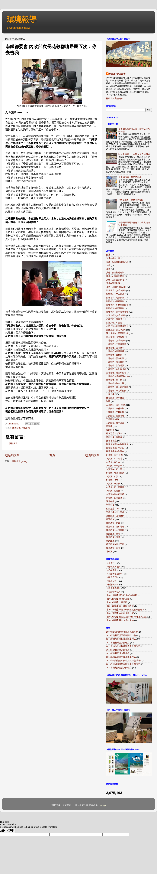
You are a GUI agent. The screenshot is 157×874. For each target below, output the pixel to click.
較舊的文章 (92, 455)
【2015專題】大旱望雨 (116, 602)
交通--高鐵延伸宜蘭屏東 (117, 262)
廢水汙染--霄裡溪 (114, 437)
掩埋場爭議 (111, 441)
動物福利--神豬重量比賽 (117, 305)
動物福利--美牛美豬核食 (117, 312)
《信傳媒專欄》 (113, 567)
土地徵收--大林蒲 (114, 355)
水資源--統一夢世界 (115, 487)
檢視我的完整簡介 (114, 98)
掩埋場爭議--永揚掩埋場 (117, 444)
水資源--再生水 (113, 462)
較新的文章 (12, 455)
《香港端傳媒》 (113, 592)
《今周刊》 (111, 563)
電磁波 (109, 551)
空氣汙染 (110, 505)
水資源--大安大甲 (114, 469)
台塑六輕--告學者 (114, 319)
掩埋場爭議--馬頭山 (115, 448)
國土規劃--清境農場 (115, 337)
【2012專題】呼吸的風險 (117, 599)
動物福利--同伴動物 (115, 298)
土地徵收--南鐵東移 (21, 428)
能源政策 (110, 519)
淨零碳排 (110, 501)
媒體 (108, 401)
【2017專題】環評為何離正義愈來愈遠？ (125, 610)
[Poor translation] (11, 830)
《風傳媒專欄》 (113, 588)
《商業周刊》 (112, 577)
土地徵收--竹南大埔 (115, 383)
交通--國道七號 (113, 258)
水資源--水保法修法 (115, 473)
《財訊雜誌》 (112, 584)
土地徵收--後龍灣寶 (115, 365)
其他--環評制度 (113, 283)
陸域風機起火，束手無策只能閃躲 (134, 154)
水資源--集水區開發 (115, 494)
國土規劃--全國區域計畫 (117, 333)
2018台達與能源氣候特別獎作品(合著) (123, 660)
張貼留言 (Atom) (19, 461)
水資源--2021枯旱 (114, 458)
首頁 (52, 455)
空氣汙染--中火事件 (115, 512)
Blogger (103, 805)
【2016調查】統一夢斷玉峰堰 (120, 606)
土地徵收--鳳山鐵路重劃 (117, 387)
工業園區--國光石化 (115, 416)
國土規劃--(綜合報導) (116, 330)
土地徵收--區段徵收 (115, 348)
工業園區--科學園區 (115, 423)
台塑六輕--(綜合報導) (116, 315)
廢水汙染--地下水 (114, 433)
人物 (108, 265)
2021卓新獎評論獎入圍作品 (119, 667)
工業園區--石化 (113, 419)
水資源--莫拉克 (113, 491)
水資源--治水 (112, 480)
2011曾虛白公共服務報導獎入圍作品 (123, 646)
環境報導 (22, 19)
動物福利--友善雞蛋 (115, 294)
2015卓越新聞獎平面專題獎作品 (121, 657)
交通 (108, 255)
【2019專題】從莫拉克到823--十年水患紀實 (126, 617)
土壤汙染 (110, 394)
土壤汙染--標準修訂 (115, 398)
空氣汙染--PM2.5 (114, 509)
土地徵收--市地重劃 (115, 362)
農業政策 (110, 541)
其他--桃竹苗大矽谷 (115, 280)
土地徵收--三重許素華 (116, 344)
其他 (108, 269)
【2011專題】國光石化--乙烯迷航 (121, 595)
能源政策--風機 (113, 537)
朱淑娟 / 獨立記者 (117, 74)
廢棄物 (109, 426)
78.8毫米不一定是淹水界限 (130, 200)
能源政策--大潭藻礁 (115, 530)
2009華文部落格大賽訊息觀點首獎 (122, 632)
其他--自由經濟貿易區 (116, 287)
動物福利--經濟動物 (115, 308)
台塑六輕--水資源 (114, 323)
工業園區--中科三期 (115, 408)
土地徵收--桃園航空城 (116, 373)
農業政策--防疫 (113, 548)
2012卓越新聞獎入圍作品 (117, 650)
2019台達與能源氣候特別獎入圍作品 (123, 664)
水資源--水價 (112, 476)
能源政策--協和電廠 (115, 526)
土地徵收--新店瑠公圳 (116, 369)
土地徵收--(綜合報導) (116, 340)
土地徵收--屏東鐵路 (115, 358)
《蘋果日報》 (112, 581)
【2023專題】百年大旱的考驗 (120, 620)
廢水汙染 (110, 430)
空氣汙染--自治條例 (115, 516)
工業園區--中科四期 (115, 412)
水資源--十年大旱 (114, 466)
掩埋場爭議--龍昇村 (115, 451)
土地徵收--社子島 (114, 380)
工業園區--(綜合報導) (116, 405)
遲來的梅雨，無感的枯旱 (129, 177)
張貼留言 (13, 443)
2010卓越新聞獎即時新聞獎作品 (121, 635)
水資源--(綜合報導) (115, 455)
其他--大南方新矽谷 (115, 276)
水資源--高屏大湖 (114, 498)
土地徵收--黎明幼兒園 (116, 390)
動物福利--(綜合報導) (116, 290)
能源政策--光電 (113, 523)
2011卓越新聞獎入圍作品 (117, 643)
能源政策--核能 (113, 534)
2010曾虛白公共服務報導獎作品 (121, 639)
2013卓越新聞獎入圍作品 (117, 653)
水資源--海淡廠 (113, 483)
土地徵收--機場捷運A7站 (117, 376)
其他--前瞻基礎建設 (115, 272)
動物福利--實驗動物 (115, 301)
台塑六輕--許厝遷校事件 (117, 326)
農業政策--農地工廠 (115, 544)
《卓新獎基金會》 (114, 574)
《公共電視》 (112, 570)
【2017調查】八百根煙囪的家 (120, 613)
